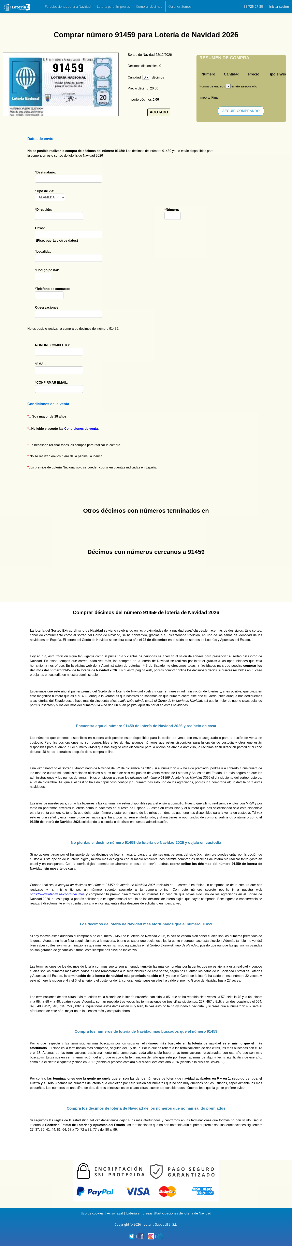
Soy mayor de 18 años (47, 416)
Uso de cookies (92, 1213)
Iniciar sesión (279, 6)
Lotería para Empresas (113, 6)
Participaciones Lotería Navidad (68, 6)
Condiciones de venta (81, 428)
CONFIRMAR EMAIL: (59, 387)
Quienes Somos (180, 6)
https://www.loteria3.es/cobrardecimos (57, 894)
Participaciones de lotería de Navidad (183, 1213)
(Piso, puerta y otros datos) (59, 234)
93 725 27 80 (253, 6)
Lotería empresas (139, 1213)
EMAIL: (59, 368)
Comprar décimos (149, 6)
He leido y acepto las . (64, 428)
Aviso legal (115, 1213)
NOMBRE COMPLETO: (59, 349)
